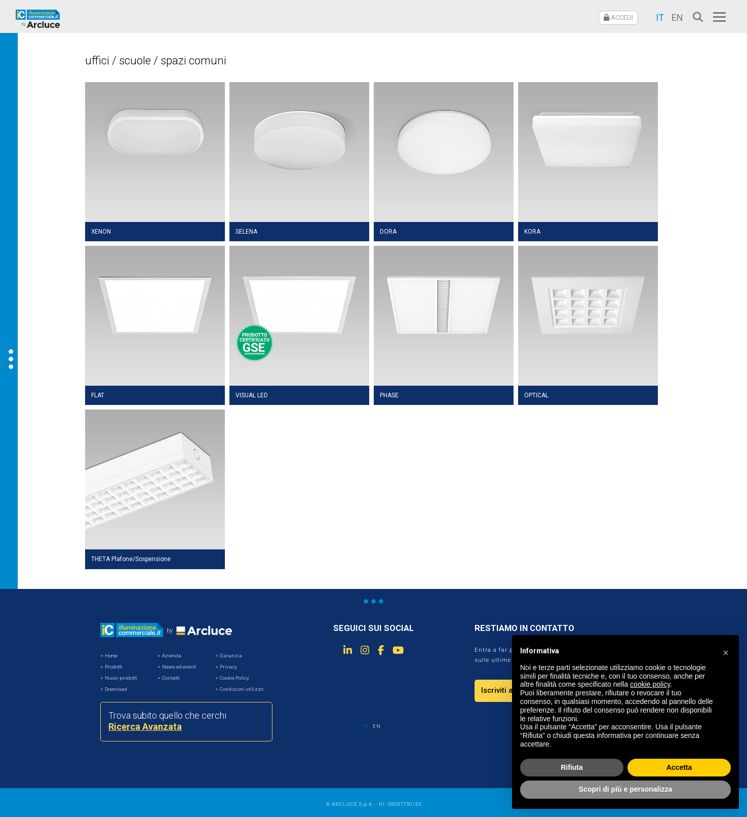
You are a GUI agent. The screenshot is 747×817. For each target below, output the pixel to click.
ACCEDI (618, 17)
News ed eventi (179, 667)
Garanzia (231, 655)
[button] (726, 651)
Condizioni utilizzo (241, 689)
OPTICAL (536, 395)
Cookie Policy (234, 678)
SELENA (246, 231)
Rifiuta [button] (572, 767)
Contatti (171, 678)
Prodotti (114, 667)
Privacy (228, 667)
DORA (388, 231)
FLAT (97, 395)
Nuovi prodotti (121, 678)
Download (116, 689)
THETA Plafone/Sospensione (131, 559)
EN (677, 17)
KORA (532, 231)
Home (111, 655)
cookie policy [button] (650, 684)
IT (660, 17)
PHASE (389, 395)
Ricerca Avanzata (145, 726)
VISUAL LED (251, 395)
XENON (101, 231)
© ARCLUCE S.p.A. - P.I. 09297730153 (373, 804)
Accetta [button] (679, 767)
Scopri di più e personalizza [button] (625, 789)
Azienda (171, 655)
